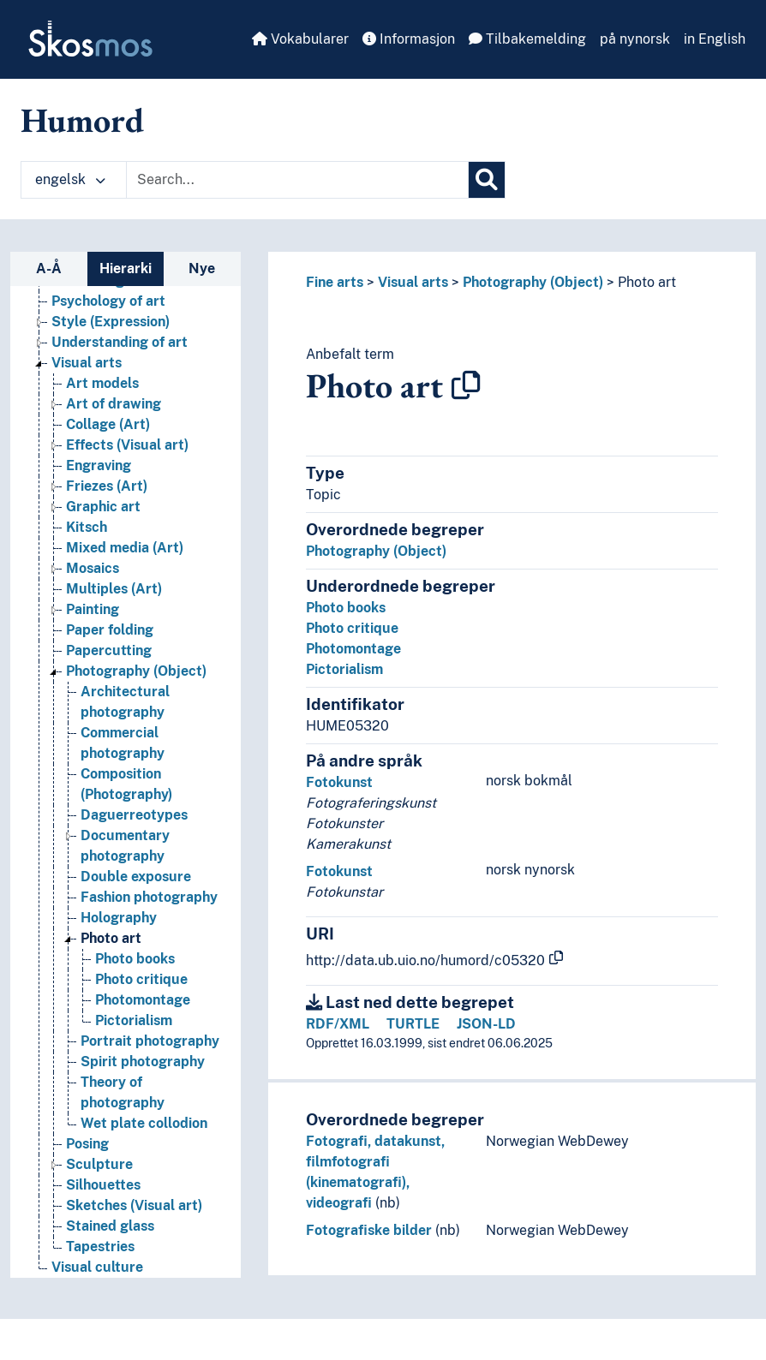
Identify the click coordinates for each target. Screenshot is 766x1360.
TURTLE (413, 1024)
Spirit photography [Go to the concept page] (143, 1061)
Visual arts (413, 282)
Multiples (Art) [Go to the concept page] (114, 589)
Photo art (647, 282)
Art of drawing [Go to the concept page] (113, 404)
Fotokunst (339, 782)
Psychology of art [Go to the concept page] (108, 301)
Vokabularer (300, 39)
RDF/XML (337, 1024)
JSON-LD (486, 1024)
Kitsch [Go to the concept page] (86, 527)
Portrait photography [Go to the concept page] (150, 1041)
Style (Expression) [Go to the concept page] (110, 321)
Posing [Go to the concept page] (87, 1144)
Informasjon (408, 39)
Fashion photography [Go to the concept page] (149, 897)
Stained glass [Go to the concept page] (110, 1226)
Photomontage (353, 649)
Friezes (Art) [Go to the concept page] (106, 486)
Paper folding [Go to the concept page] (109, 630)
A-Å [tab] (49, 268)
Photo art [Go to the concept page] (111, 938)
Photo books (346, 607)
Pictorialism (344, 669)
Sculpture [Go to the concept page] (99, 1164)
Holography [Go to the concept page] (119, 918)
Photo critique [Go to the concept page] (141, 979)
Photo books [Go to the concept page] (135, 959)
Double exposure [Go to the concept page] (136, 876)
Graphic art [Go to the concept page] (103, 506)
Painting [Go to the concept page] (92, 609)
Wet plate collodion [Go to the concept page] (144, 1123)
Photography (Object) (533, 282)
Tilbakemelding (527, 39)
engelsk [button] (70, 179)
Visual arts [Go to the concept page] (86, 363)
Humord (82, 120)
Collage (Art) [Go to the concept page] (108, 424)
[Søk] (487, 180)
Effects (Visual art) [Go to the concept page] (127, 445)
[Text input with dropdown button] (297, 180)
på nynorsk (635, 39)
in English (714, 39)
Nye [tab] (202, 268)
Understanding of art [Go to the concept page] (119, 342)
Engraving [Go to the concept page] (98, 465)
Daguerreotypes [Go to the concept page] (134, 815)
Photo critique (352, 628)
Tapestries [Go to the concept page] (100, 1246)
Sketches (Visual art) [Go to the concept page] (134, 1205)
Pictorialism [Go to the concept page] (133, 1020)
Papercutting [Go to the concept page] (109, 650)
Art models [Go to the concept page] (102, 383)
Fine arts (334, 282)
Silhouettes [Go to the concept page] (103, 1185)
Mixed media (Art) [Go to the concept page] (124, 548)
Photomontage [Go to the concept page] (142, 1000)
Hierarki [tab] (125, 268)
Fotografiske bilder (369, 1230)
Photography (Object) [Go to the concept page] (136, 671)
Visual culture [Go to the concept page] (97, 1267)
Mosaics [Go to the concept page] (92, 568)
